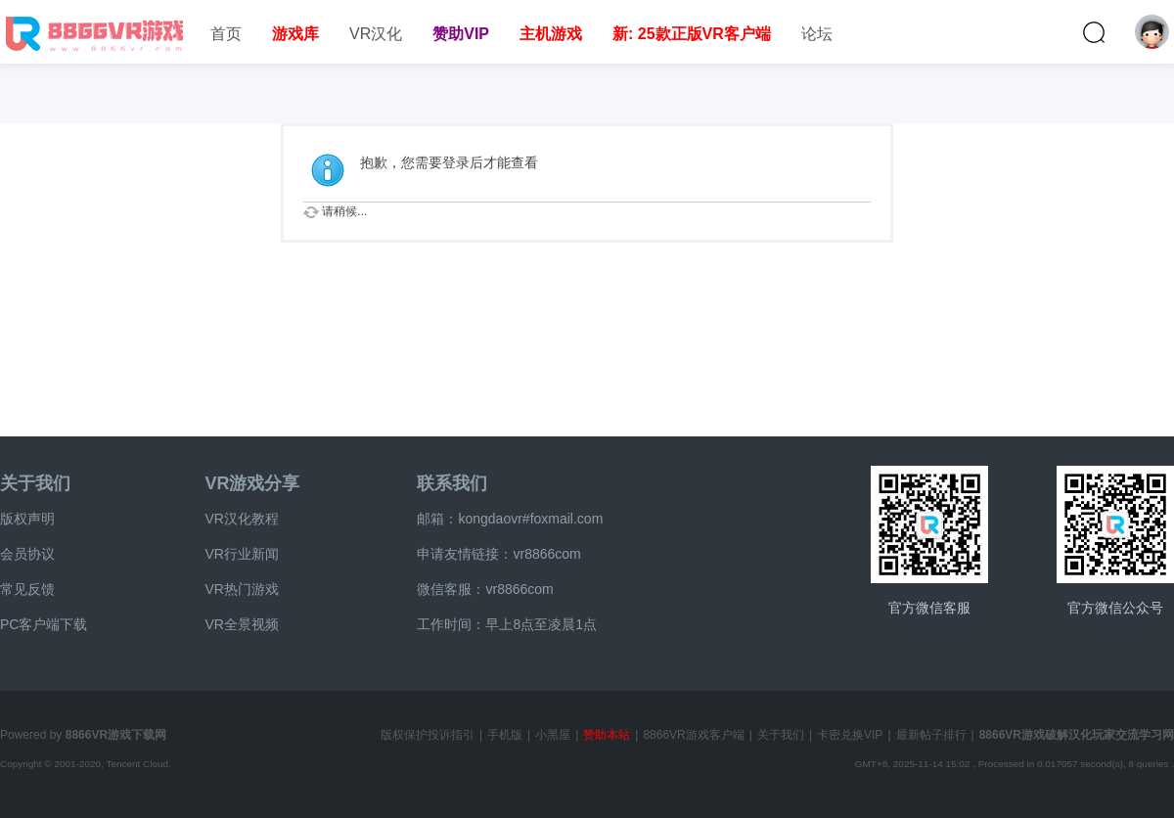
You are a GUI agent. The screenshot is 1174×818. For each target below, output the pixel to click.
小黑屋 (552, 735)
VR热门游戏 (241, 589)
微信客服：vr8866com (485, 589)
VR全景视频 (241, 624)
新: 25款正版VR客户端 (691, 33)
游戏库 (295, 33)
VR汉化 (375, 33)
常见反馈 (27, 589)
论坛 (817, 33)
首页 (226, 33)
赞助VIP (460, 33)
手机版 (504, 735)
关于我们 (35, 483)
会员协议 (27, 554)
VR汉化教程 (241, 518)
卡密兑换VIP (849, 735)
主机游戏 (550, 33)
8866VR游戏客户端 (693, 735)
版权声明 (27, 518)
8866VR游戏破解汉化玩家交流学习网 (1076, 735)
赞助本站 (606, 735)
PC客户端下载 (43, 624)
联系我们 (452, 483)
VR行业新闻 (241, 554)
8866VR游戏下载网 (116, 735)
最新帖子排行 (931, 735)
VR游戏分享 (251, 483)
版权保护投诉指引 (427, 735)
